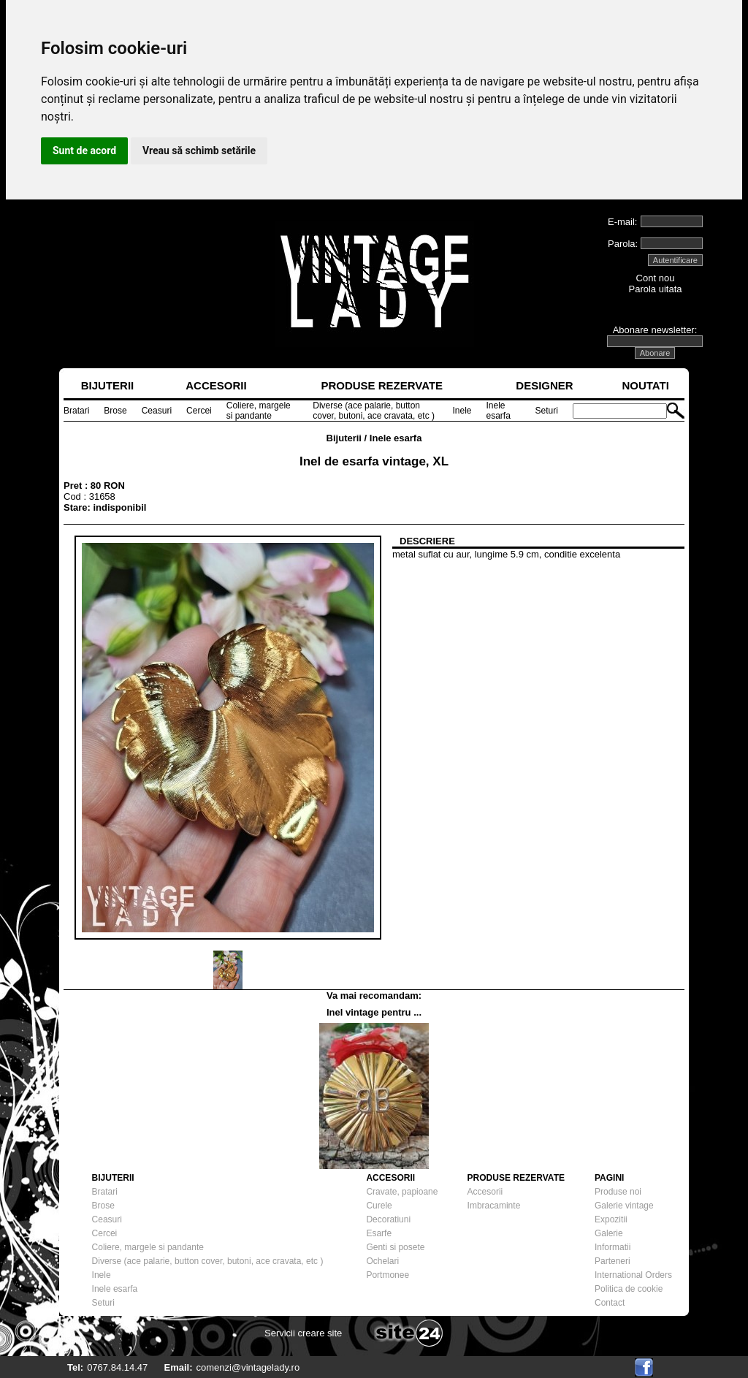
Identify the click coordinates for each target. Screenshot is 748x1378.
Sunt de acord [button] (84, 150)
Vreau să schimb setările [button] (199, 150)
